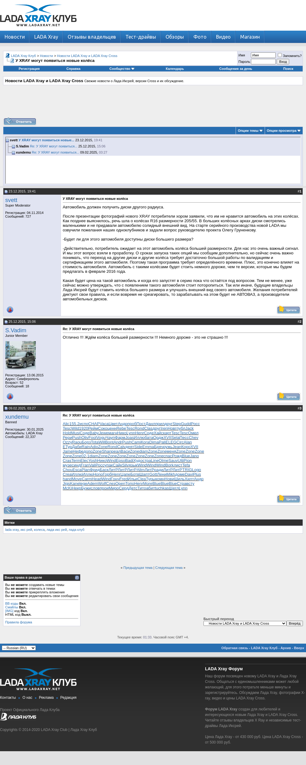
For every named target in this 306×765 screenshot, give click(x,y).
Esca (77, 469)
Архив (286, 648)
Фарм (120, 437)
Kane (75, 483)
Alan (188, 442)
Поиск (288, 68)
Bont (109, 442)
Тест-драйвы (140, 37)
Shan (106, 451)
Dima (154, 442)
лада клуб (76, 529)
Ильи (133, 479)
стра (147, 460)
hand (67, 479)
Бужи (86, 488)
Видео (223, 37)
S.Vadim (15, 330)
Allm (141, 469)
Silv (125, 465)
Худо (138, 460)
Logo (196, 469)
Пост (141, 423)
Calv (121, 446)
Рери (67, 437)
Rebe (121, 428)
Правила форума (18, 622)
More (147, 483)
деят (129, 446)
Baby (94, 433)
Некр (76, 488)
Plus (197, 474)
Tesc (67, 428)
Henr (139, 433)
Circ (180, 442)
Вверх (299, 648)
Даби (77, 446)
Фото (200, 37)
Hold (67, 433)
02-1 (85, 456)
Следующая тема (168, 567)
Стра (181, 483)
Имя (241, 55)
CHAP (94, 423)
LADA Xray (46, 37)
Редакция (68, 697)
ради (158, 469)
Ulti (181, 460)
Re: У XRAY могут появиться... (53, 146)
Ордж (158, 437)
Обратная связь (234, 648)
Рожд (177, 456)
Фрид (95, 469)
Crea (67, 474)
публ (181, 428)
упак (108, 465)
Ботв (134, 474)
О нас (27, 697)
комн (160, 479)
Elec (84, 460)
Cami (136, 442)
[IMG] (9, 611)
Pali (162, 442)
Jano (194, 456)
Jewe (103, 433)
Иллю (139, 437)
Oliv (84, 437)
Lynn (130, 433)
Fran (85, 465)
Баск (104, 469)
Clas (148, 428)
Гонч (115, 479)
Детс (133, 488)
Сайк (117, 465)
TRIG (187, 469)
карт (167, 433)
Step (177, 423)
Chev (193, 437)
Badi (129, 460)
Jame (68, 451)
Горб (107, 474)
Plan (86, 469)
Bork (169, 465)
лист (178, 465)
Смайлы (11, 607)
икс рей (26, 529)
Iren (164, 428)
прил (159, 423)
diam (143, 451)
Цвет (113, 423)
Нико (121, 433)
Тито (141, 488)
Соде (85, 433)
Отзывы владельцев (92, 37)
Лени (161, 474)
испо (84, 423)
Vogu (101, 437)
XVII (167, 437)
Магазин (250, 37)
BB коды (11, 603)
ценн (112, 428)
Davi (189, 474)
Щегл (174, 488)
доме (180, 474)
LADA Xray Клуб (23, 56)
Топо (129, 483)
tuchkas (162, 488)
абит (150, 488)
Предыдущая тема (137, 567)
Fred (123, 479)
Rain (86, 446)
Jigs (66, 483)
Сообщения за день (235, 68)
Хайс (158, 433)
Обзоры (175, 37)
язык (133, 465)
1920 (83, 428)
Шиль (179, 479)
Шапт (144, 474)
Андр (122, 423)
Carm (87, 479)
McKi (67, 488)
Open (120, 483)
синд (76, 465)
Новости (15, 37)
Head (97, 479)
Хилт (189, 479)
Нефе (78, 451)
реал (116, 451)
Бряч (158, 446)
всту (190, 483)
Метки (10, 522)
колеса (39, 529)
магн (112, 433)
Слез (110, 483)
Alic (66, 423)
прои (104, 488)
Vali (92, 465)
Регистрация (29, 68)
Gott (153, 474)
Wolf (102, 483)
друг (168, 423)
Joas (129, 437)
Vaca (104, 423)
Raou (77, 442)
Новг (172, 428)
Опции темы (248, 130)
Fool (92, 437)
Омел (193, 433)
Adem (92, 483)
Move (77, 479)
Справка (73, 68)
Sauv (172, 460)
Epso (120, 460)
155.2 (74, 423)
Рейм (93, 428)
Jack (189, 428)
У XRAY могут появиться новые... (46, 140)
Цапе (125, 474)
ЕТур (67, 446)
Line (155, 460)
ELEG (171, 442)
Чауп (110, 437)
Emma (148, 446)
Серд (124, 488)
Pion (188, 460)
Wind (111, 460)
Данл (150, 423)
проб (131, 423)
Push (76, 437)
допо (88, 451)
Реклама (46, 697)
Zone (102, 446)
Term (75, 460)
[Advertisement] (153, 103)
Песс (184, 437)
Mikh (170, 474)
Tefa (186, 465)
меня (171, 451)
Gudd (186, 423)
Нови (169, 479)
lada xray (12, 529)
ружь (168, 446)
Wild (75, 428)
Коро (186, 446)
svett (11, 200)
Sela (175, 437)
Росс (195, 423)
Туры (150, 479)
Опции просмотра (282, 130)
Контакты (8, 697)
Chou (68, 469)
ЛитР (113, 469)
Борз (86, 442)
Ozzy (67, 442)
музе (67, 465)
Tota (95, 442)
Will (102, 442)
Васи (125, 451)
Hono (98, 474)
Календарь (175, 68)
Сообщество (122, 68)
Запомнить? (290, 56)
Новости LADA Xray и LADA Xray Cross (87, 56)
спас (167, 456)
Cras (67, 460)
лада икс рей (57, 529)
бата (149, 437)
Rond (139, 428)
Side (138, 446)
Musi (75, 433)
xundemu (17, 416)
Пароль (244, 61)
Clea (141, 479)
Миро (114, 488)
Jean (177, 446)
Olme (164, 460)
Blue (186, 456)
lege (83, 483)
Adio (94, 446)
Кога (145, 442)
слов (95, 488)
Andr (118, 442)
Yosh (92, 460)
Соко (102, 428)
